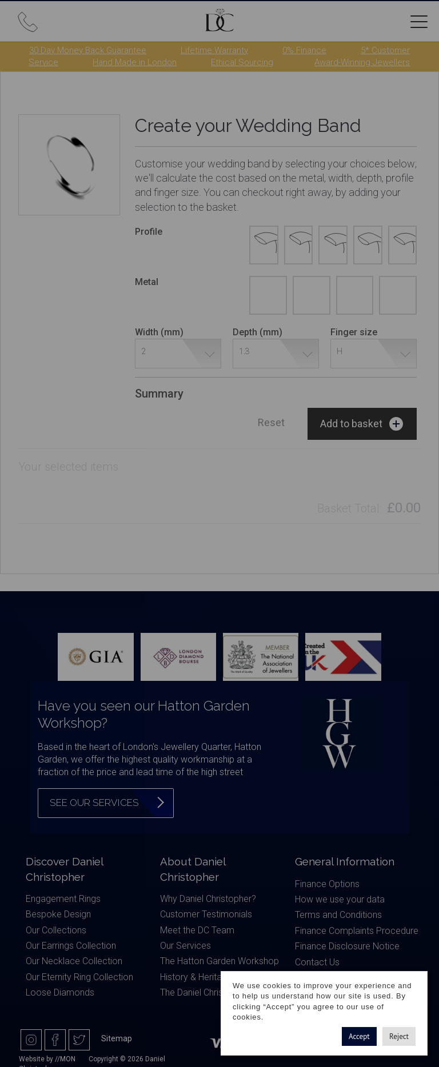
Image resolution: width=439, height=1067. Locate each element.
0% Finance (304, 50)
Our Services (185, 945)
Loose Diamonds (60, 992)
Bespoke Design (58, 914)
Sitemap (116, 1038)
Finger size (353, 332)
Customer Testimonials (206, 914)
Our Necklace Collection (74, 961)
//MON (65, 1059)
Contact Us (317, 962)
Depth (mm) (257, 332)
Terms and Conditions (338, 914)
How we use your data (340, 899)
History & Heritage (196, 977)
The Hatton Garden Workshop (219, 961)
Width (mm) (159, 332)
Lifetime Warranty (214, 50)
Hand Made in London (135, 62)
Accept (359, 1036)
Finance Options (327, 884)
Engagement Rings (63, 898)
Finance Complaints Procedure (356, 930)
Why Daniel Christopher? (208, 898)
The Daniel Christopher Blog (215, 992)
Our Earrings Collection (71, 945)
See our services (94, 802)
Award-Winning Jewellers (362, 62)
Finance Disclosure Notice (347, 946)
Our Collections (56, 930)
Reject (399, 1036)
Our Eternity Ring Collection (79, 977)
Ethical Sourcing (242, 62)
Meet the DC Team (197, 930)
